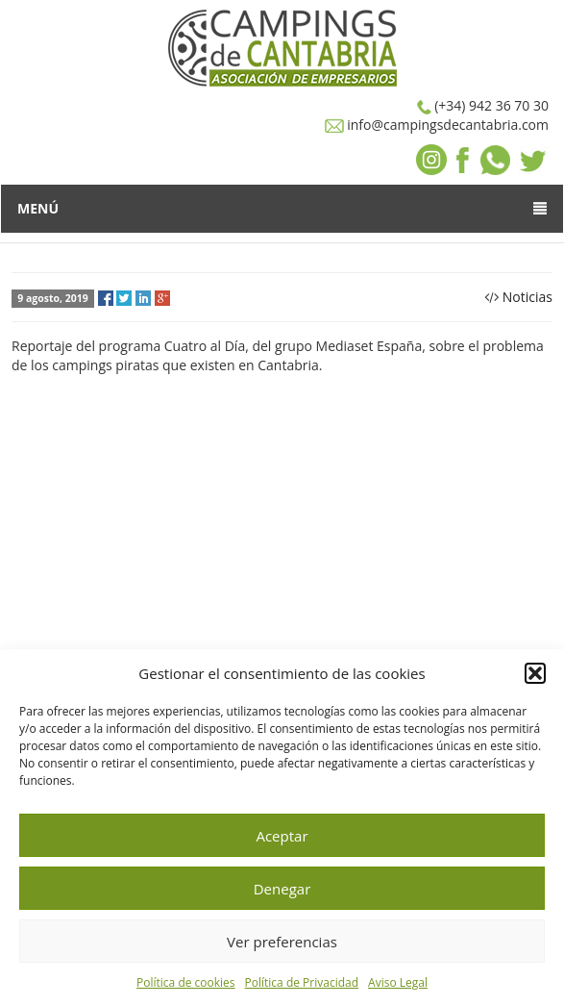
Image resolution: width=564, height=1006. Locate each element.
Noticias (527, 297)
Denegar (282, 888)
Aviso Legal (398, 982)
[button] (535, 673)
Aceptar (281, 835)
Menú (282, 208)
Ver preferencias (282, 941)
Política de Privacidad (301, 982)
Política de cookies (185, 982)
